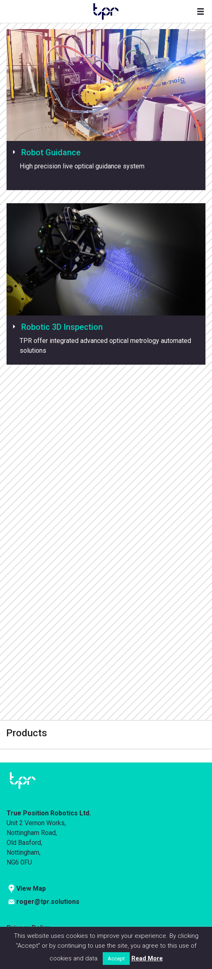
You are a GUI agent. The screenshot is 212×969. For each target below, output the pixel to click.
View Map (31, 888)
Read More (147, 958)
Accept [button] (116, 958)
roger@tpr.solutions (47, 901)
